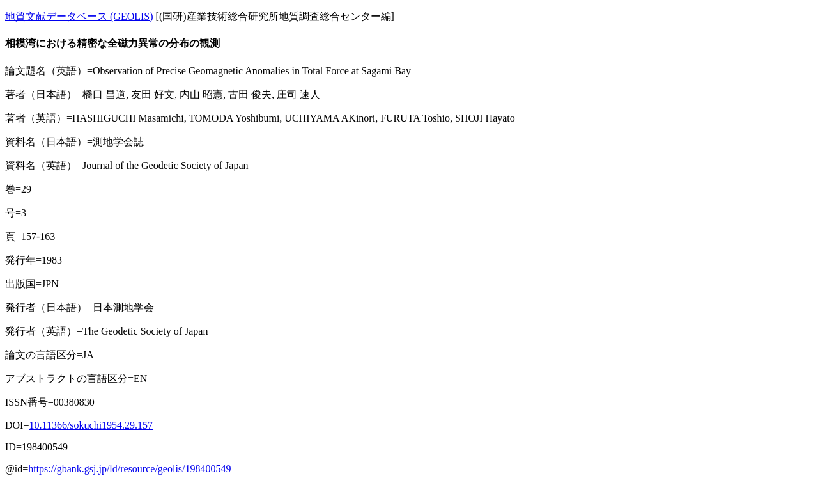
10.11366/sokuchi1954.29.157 (91, 425)
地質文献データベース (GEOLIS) (79, 16)
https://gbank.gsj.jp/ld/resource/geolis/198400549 (129, 468)
